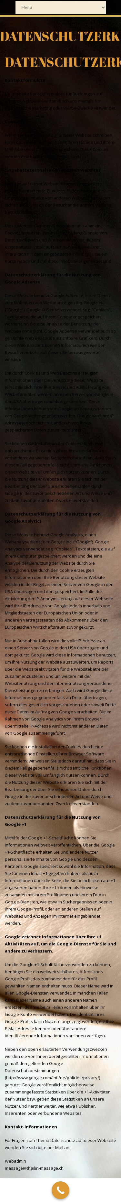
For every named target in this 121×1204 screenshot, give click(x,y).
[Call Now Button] (60, 1190)
